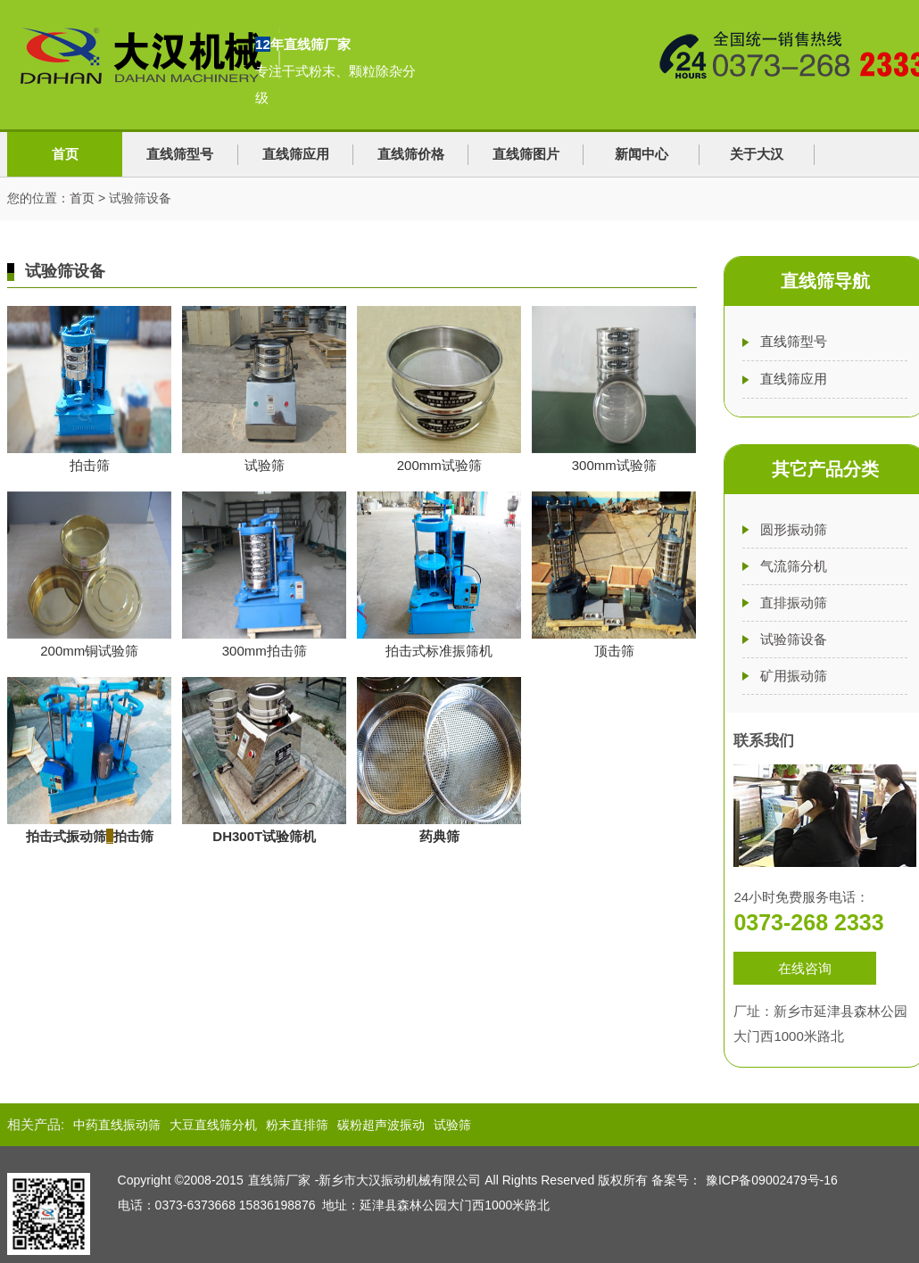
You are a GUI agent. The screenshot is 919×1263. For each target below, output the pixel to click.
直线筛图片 (526, 153)
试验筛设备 (793, 639)
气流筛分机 (793, 566)
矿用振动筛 (793, 675)
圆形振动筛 (793, 529)
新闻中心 (641, 153)
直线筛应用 (295, 153)
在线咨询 (805, 968)
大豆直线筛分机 (213, 1125)
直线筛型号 (179, 153)
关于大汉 (756, 153)
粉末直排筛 (297, 1125)
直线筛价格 (410, 153)
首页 (65, 153)
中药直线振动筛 (117, 1125)
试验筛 (452, 1125)
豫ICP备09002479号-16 (772, 1180)
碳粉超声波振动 (381, 1125)
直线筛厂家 (279, 1180)
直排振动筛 (793, 602)
